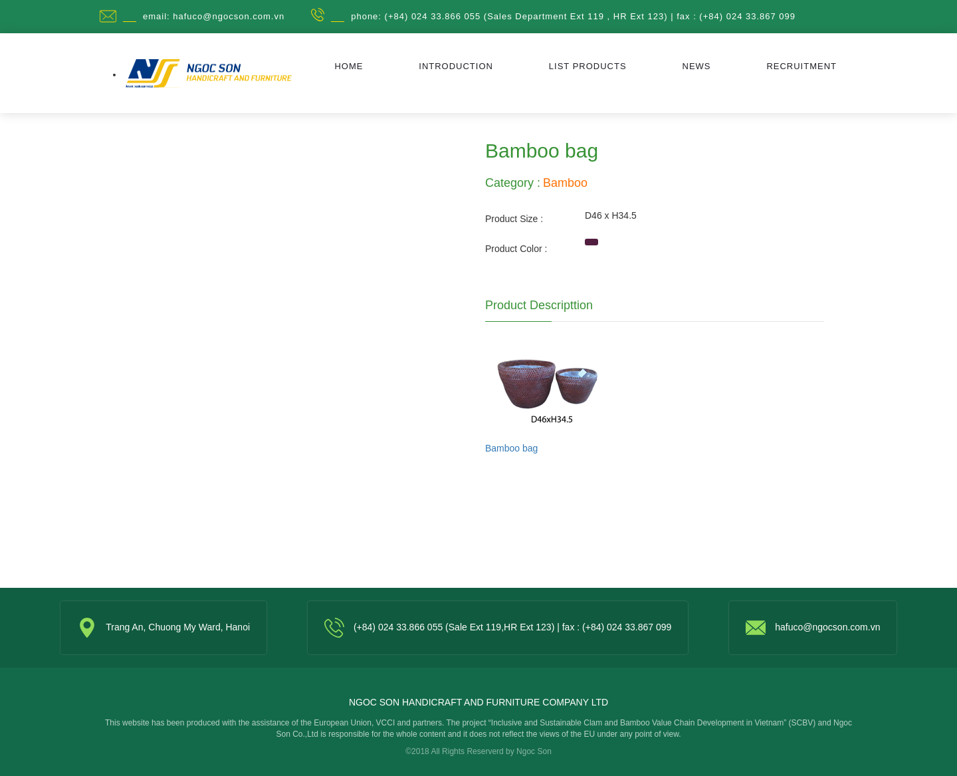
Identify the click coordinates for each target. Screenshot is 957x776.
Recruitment (801, 66)
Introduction (456, 66)
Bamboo (565, 183)
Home (348, 66)
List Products (588, 66)
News (697, 66)
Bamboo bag (511, 448)
